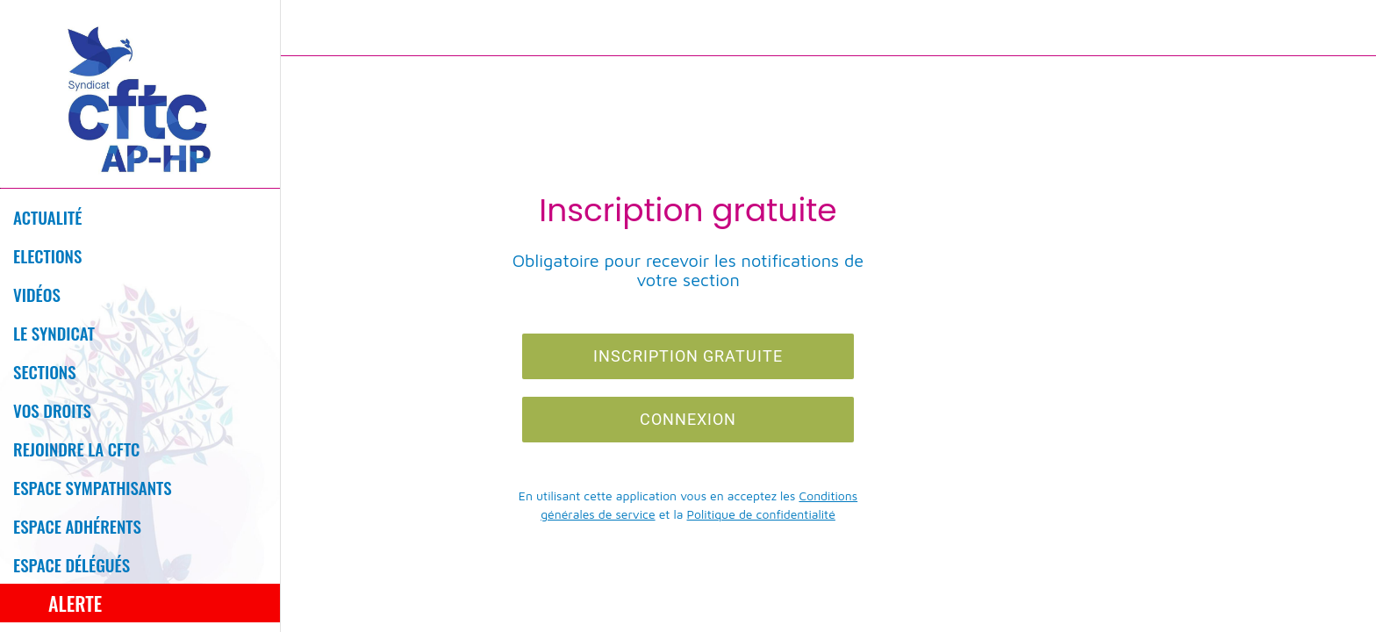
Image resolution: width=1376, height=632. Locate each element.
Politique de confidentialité (761, 513)
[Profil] (1341, 28)
